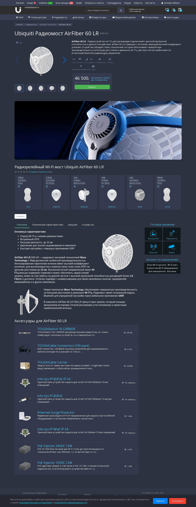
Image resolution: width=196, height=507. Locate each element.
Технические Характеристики (47, 224)
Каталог (20, 2)
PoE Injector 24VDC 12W (54, 446)
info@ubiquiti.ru (32, 7)
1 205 (128, 466)
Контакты (150, 2)
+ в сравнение (99, 80)
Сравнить (20, 216)
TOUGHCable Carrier (52, 362)
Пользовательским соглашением (35, 502)
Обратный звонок (137, 9)
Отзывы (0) (88, 224)
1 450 (128, 416)
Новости (138, 2)
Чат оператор (135, 11)
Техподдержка (114, 2)
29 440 (128, 366)
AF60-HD (84, 206)
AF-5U (167, 206)
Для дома (171, 271)
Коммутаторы (97, 17)
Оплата (87, 494)
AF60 (140, 206)
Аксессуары (171, 17)
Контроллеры (150, 17)
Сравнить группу (100, 78)
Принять (160, 501)
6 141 (128, 349)
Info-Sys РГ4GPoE (50, 396)
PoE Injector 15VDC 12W (54, 463)
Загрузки (72, 224)
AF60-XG (112, 206)
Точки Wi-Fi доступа (156, 265)
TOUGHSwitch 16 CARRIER (56, 329)
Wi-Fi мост (173, 265)
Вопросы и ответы (94, 2)
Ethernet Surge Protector (55, 412)
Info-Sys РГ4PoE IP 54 (52, 429)
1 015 (128, 449)
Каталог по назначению (162, 259)
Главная (19, 24)
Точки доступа (37, 17)
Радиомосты (59, 17)
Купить (92, 86)
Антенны (78, 17)
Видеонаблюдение (124, 17)
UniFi (19, 17)
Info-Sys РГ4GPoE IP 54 (53, 379)
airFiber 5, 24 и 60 (48, 24)
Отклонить (177, 501)
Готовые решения (162, 224)
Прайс (79, 2)
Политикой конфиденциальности (70, 502)
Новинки (46, 2)
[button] (65, 60)
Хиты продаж (64, 2)
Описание (22, 224)
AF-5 (28, 206)
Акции (31, 2)
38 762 (128, 332)
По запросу (128, 382)
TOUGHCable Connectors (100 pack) (63, 346)
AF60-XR (56, 206)
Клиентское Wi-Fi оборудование (162, 268)
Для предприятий (157, 271)
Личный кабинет (170, 2)
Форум (127, 2)
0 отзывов (32, 172)
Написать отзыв (45, 172)
